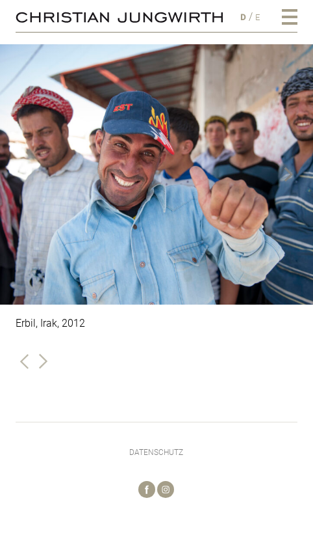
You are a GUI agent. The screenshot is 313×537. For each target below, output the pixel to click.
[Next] (292, 174)
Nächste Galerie (43, 361)
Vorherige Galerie (25, 361)
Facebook (146, 489)
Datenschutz (156, 452)
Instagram (165, 489)
